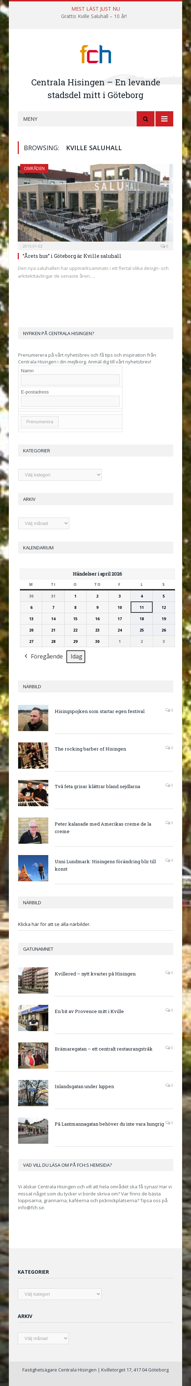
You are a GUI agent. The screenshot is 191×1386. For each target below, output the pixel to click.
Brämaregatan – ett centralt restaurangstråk (104, 1049)
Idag (76, 656)
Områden (34, 168)
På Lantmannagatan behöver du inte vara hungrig (109, 1124)
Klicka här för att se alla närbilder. (54, 924)
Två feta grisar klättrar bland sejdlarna (97, 786)
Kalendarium (38, 547)
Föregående (43, 657)
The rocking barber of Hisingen (90, 749)
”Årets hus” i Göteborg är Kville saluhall (72, 256)
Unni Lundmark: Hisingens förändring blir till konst (105, 865)
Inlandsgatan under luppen (84, 1086)
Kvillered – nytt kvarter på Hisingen (95, 974)
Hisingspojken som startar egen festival (99, 711)
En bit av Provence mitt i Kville (89, 1011)
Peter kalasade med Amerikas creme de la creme (103, 828)
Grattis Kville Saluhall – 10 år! (94, 16)
